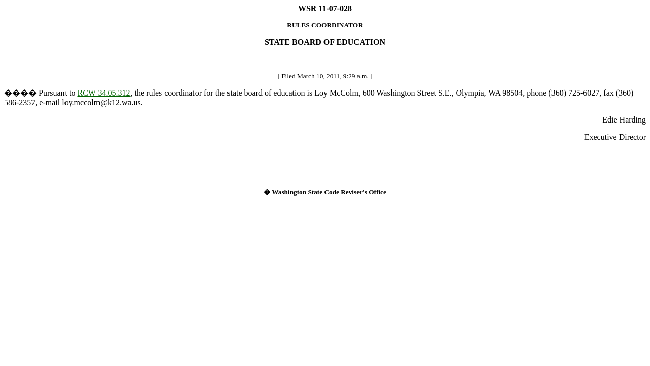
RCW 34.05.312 (103, 92)
